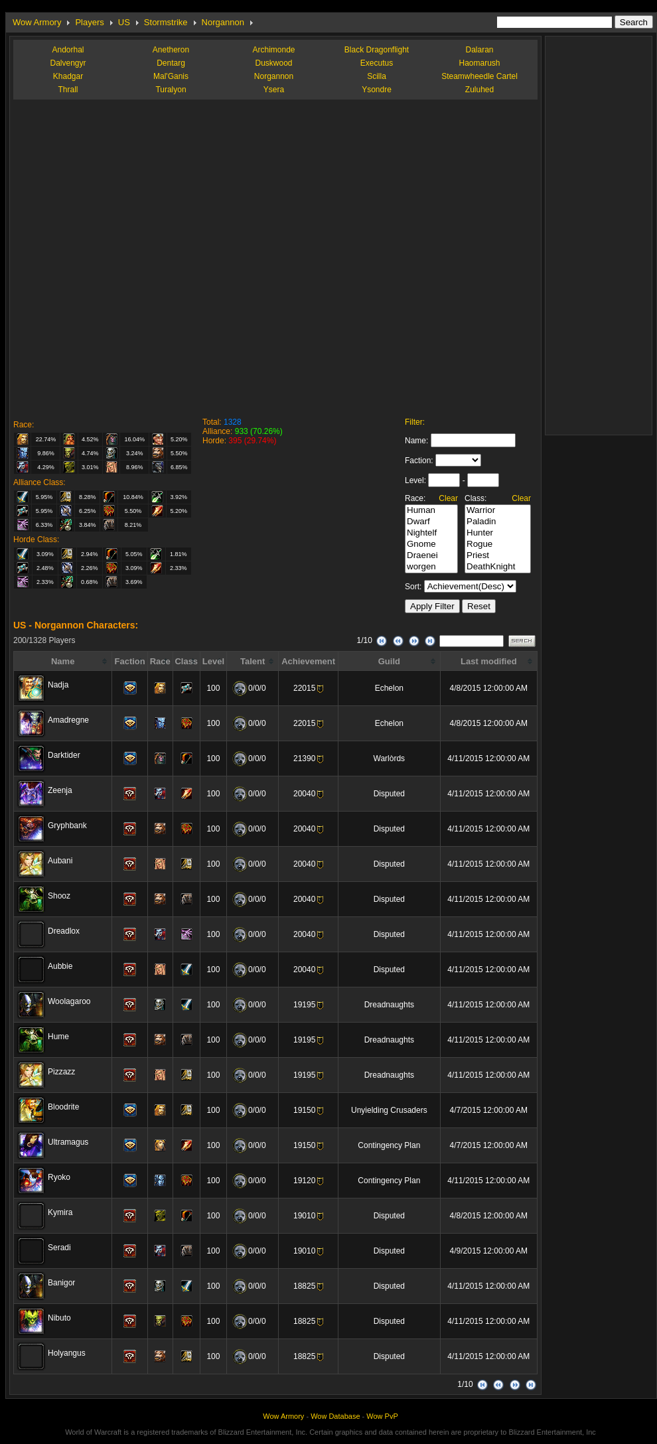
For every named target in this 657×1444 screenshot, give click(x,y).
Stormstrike (166, 22)
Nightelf (431, 533)
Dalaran (479, 49)
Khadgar (68, 76)
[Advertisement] (154, 257)
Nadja (58, 684)
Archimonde (273, 49)
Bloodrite (63, 1107)
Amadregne (68, 720)
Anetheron (171, 49)
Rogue (497, 544)
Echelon (389, 688)
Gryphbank (67, 825)
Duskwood (273, 63)
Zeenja (60, 790)
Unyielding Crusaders (389, 1110)
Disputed (389, 793)
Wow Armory (37, 22)
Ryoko (59, 1177)
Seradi (59, 1247)
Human (431, 510)
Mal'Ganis (170, 76)
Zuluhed (479, 89)
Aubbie (60, 966)
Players (89, 22)
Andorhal (68, 49)
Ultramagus (68, 1142)
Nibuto (59, 1318)
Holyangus (67, 1353)
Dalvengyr (68, 63)
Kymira (60, 1212)
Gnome (431, 544)
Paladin (497, 522)
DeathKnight (497, 567)
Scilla (376, 76)
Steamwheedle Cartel (479, 76)
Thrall (68, 89)
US (124, 22)
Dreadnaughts (389, 1004)
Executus (376, 63)
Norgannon (223, 22)
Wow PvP (382, 1416)
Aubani (60, 860)
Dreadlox (64, 931)
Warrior (497, 510)
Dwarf (431, 522)
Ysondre (377, 89)
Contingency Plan (389, 1145)
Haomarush (479, 63)
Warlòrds (389, 758)
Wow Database (335, 1416)
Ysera (273, 89)
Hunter (497, 533)
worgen (431, 567)
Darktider (64, 755)
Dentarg (171, 63)
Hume (58, 1036)
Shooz (59, 896)
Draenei (431, 555)
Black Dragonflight (376, 49)
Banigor (61, 1282)
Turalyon (170, 89)
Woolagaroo (69, 1001)
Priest (497, 555)
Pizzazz (61, 1071)
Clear (448, 498)
